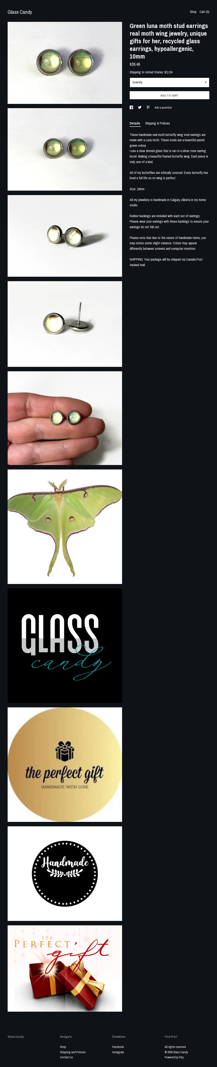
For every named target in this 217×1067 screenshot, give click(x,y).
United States (154, 72)
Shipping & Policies (157, 123)
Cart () (204, 11)
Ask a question (163, 107)
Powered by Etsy (174, 1057)
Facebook (118, 1047)
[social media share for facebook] (132, 107)
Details (135, 123)
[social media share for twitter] (140, 107)
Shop (193, 11)
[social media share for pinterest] (148, 107)
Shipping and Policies (73, 1052)
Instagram (118, 1052)
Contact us (66, 1057)
